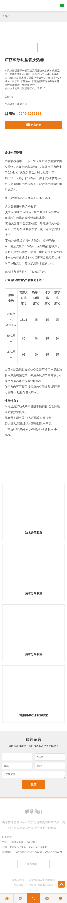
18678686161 (17, 841)
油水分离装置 (33, 532)
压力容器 (22, 103)
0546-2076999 (18, 846)
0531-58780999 (38, 846)
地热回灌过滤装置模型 (33, 715)
